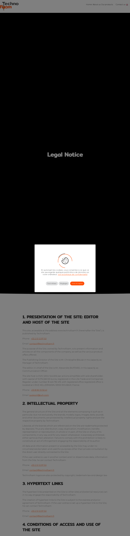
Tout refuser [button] (52, 283)
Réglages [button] (63, 283)
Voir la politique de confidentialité (72, 274)
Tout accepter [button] (77, 283)
